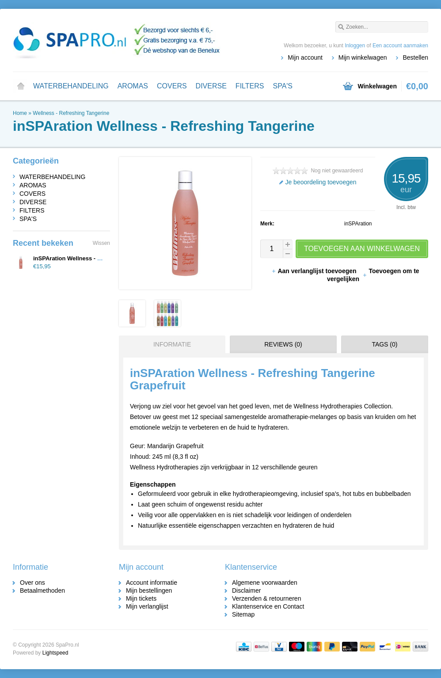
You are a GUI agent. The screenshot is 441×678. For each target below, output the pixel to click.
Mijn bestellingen (149, 590)
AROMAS (133, 86)
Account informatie (151, 582)
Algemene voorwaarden (264, 582)
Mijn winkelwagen (362, 57)
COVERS (172, 86)
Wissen (101, 243)
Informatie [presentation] (172, 344)
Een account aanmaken (400, 45)
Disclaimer (246, 590)
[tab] (169, 344)
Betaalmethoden (42, 590)
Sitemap (243, 614)
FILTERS (250, 86)
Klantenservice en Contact (268, 606)
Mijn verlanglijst (147, 606)
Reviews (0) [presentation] (283, 344)
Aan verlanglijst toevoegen (314, 270)
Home (21, 86)
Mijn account (305, 57)
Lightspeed (55, 653)
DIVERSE (211, 86)
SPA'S (283, 86)
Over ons (32, 582)
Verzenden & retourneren (266, 598)
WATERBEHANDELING (71, 86)
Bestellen (415, 57)
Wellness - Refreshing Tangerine (71, 113)
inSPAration (358, 224)
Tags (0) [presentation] (384, 344)
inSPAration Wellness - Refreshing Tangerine (94, 258)
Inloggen (355, 45)
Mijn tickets (141, 598)
